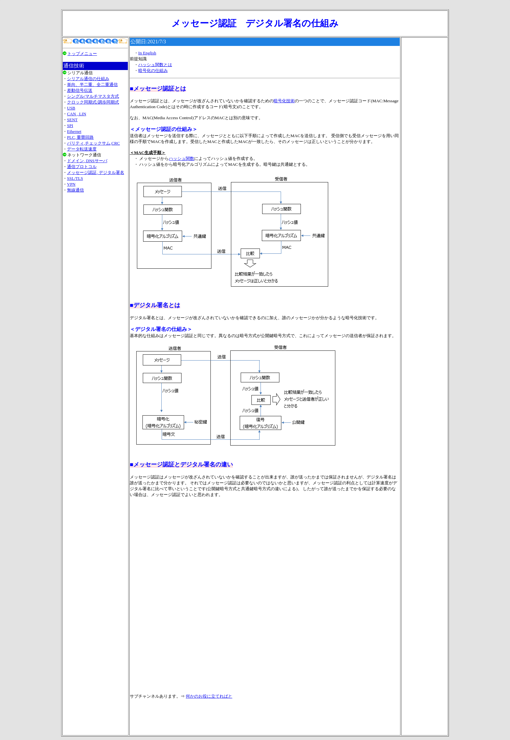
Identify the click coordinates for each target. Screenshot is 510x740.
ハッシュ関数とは (155, 64)
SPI (70, 125)
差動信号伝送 (79, 90)
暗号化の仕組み (153, 70)
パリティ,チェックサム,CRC (93, 143)
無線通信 (75, 190)
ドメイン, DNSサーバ (87, 160)
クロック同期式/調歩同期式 (93, 102)
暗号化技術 (284, 100)
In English (147, 52)
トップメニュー (82, 53)
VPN (71, 184)
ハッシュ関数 (181, 158)
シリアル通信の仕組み (88, 78)
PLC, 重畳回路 (80, 137)
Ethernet (74, 131)
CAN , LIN (76, 113)
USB (71, 108)
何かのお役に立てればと (209, 696)
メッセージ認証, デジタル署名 (95, 172)
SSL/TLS (75, 178)
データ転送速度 (82, 149)
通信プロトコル (82, 166)
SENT (72, 119)
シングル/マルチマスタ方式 (93, 96)
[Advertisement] (95, 279)
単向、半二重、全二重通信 (92, 84)
